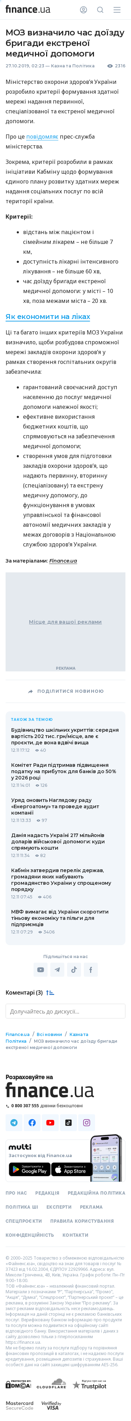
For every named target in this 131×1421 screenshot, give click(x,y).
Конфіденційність (30, 1235)
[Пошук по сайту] (100, 10)
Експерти (59, 1207)
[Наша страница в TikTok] (68, 1122)
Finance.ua (63, 561)
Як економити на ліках (48, 316)
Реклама (91, 1207)
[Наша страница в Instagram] (86, 1122)
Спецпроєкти (24, 1221)
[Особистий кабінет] (83, 10)
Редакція (47, 1193)
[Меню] (117, 10)
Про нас (16, 1193)
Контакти (75, 1235)
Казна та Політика (73, 65)
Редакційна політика (96, 1193)
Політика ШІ (22, 1207)
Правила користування (82, 1221)
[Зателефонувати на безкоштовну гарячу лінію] (65, 1106)
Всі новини (49, 1034)
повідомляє (42, 136)
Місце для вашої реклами (65, 622)
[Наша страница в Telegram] (14, 1122)
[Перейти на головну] (28, 9)
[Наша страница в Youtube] (50, 1122)
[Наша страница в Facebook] (32, 1122)
